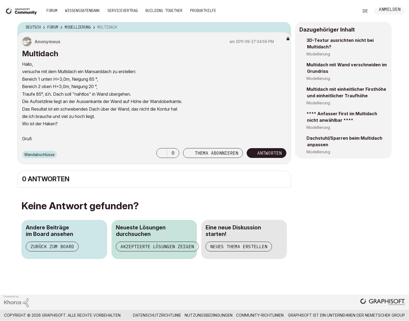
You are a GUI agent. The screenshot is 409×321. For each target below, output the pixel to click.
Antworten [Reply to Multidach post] (269, 153)
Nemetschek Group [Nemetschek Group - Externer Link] (385, 315)
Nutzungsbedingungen (209, 315)
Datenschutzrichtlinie (157, 315)
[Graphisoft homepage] (382, 302)
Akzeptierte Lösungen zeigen (157, 246)
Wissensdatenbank (82, 10)
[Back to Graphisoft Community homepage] (22, 10)
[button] (162, 153)
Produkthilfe (203, 10)
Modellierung (318, 54)
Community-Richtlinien (260, 315)
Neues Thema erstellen (238, 246)
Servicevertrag (122, 10)
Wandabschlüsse (39, 154)
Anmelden (390, 10)
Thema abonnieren (216, 153)
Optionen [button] (283, 27)
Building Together (163, 10)
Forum (52, 10)
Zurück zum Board (52, 246)
